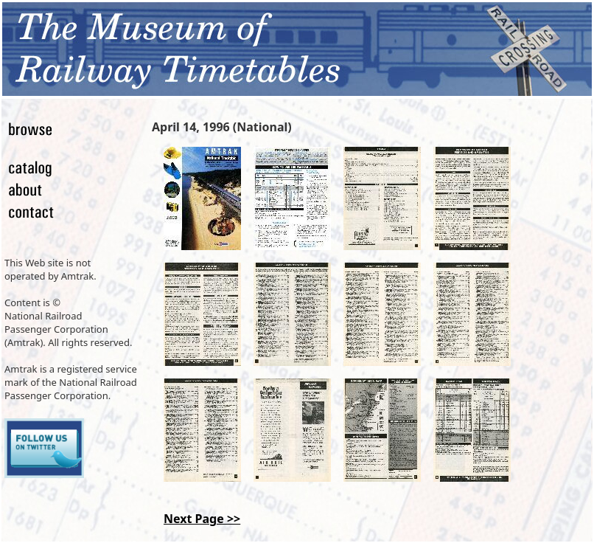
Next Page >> (202, 519)
